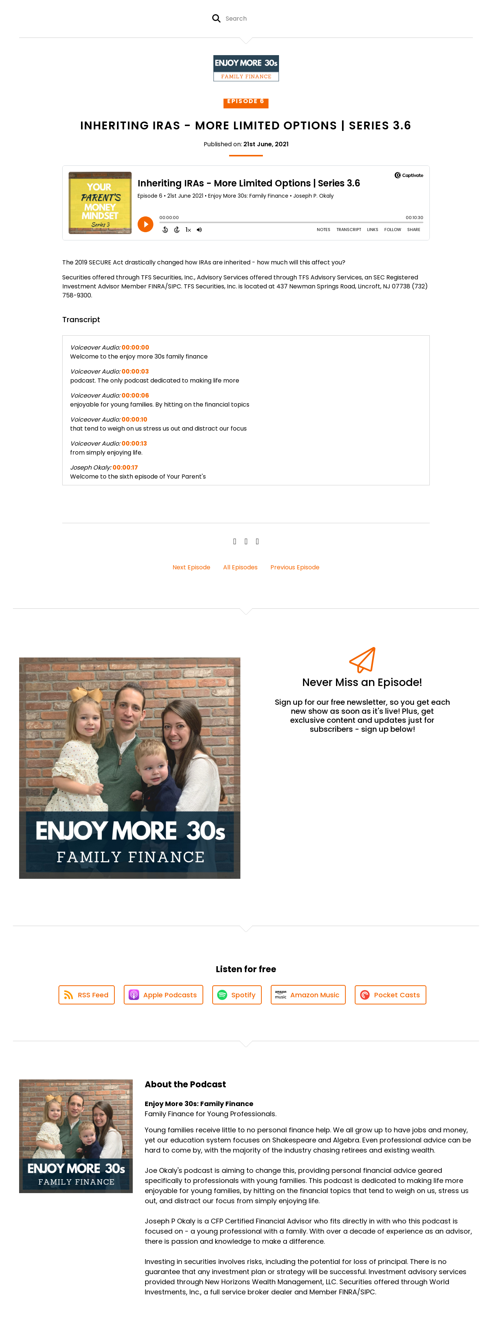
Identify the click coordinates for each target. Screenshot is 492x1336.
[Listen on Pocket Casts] (390, 994)
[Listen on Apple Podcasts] (163, 994)
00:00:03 (135, 371)
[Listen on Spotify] (237, 994)
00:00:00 (135, 347)
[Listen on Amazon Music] (308, 994)
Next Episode (191, 567)
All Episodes (240, 567)
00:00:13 (134, 443)
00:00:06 (135, 395)
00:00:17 (125, 467)
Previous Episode (295, 567)
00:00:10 (134, 419)
